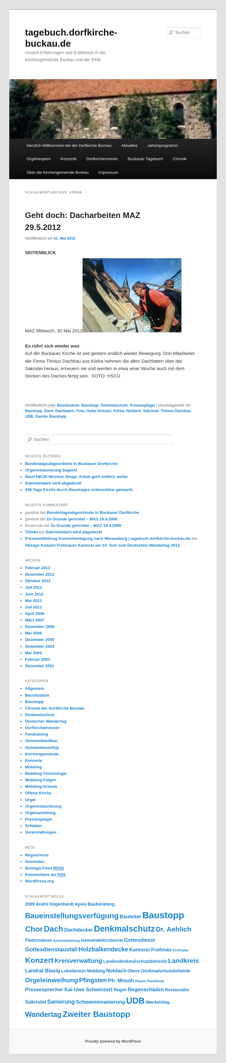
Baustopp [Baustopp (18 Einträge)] (163, 915)
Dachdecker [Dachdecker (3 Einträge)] (78, 930)
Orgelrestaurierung (43, 806)
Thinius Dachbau (176, 411)
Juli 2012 (33, 587)
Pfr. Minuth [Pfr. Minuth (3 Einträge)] (121, 980)
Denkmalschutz (114, 405)
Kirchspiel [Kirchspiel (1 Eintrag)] (181, 950)
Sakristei (151, 411)
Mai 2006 (33, 633)
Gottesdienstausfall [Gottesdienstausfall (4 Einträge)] (51, 949)
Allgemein (34, 688)
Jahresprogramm (162, 145)
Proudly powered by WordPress (113, 1041)
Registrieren (37, 855)
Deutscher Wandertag (45, 721)
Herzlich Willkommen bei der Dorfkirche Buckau (69, 145)
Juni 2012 (34, 594)
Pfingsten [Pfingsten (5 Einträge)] (93, 980)
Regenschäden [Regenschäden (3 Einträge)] (146, 989)
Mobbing (33, 767)
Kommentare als (45, 874)
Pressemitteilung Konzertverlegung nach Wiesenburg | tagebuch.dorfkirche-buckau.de (107, 538)
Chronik (180, 158)
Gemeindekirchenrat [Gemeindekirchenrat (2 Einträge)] (102, 940)
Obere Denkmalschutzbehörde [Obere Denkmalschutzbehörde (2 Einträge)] (158, 970)
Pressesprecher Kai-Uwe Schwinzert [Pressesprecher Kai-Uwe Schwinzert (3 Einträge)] (69, 989)
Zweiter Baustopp (50, 416)
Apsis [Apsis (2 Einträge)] (81, 904)
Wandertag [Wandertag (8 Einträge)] (43, 1014)
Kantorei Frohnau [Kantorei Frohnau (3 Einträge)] (150, 949)
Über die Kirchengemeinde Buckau (58, 172)
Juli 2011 (33, 607)
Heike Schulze (99, 411)
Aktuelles (129, 145)
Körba (118, 411)
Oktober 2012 (37, 580)
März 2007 (34, 620)
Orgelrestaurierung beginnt (51, 470)
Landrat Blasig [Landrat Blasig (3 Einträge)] (42, 970)
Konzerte (69, 158)
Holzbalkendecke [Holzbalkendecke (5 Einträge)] (103, 949)
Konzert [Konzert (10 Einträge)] (39, 960)
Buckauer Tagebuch (145, 158)
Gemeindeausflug (42, 747)
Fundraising (36, 734)
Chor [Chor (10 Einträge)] (34, 929)
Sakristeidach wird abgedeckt (53, 483)
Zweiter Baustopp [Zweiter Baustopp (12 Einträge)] (96, 1014)
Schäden (33, 825)
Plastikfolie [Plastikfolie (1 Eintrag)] (155, 981)
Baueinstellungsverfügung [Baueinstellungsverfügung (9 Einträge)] (72, 915)
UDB (29, 416)
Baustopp (90, 405)
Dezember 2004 (39, 646)
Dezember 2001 (39, 666)
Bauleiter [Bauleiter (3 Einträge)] (130, 916)
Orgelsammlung (40, 812)
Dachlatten (64, 411)
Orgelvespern (39, 158)
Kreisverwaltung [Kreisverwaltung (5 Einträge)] (78, 960)
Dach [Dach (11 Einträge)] (53, 928)
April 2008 (34, 613)
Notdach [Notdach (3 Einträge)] (116, 970)
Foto (80, 411)
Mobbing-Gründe (41, 786)
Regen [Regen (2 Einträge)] (120, 989)
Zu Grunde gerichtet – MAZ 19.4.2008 (82, 519)
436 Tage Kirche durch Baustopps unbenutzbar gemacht (79, 489)
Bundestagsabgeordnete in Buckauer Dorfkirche (71, 463)
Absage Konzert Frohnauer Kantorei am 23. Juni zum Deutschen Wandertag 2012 (102, 545)
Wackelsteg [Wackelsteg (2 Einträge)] (157, 1002)
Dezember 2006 (39, 626)
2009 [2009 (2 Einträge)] (30, 904)
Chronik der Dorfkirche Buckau (54, 708)
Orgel (30, 799)
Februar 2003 (37, 659)
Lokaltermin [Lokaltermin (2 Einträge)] (73, 970)
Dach (48, 411)
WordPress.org (39, 881)
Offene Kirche (38, 793)
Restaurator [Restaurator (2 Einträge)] (177, 989)
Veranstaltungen (40, 832)
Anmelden (35, 861)
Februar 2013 (37, 568)
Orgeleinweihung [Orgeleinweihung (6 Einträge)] (51, 980)
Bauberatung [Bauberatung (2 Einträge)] (101, 904)
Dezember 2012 (39, 574)
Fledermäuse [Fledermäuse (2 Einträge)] (38, 940)
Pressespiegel (142, 405)
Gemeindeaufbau (41, 740)
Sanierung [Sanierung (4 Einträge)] (61, 1001)
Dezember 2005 (39, 639)
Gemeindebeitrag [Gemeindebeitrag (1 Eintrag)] (66, 940)
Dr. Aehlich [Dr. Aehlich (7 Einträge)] (173, 929)
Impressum (108, 172)
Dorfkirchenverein (102, 158)
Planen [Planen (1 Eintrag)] (140, 981)
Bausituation (68, 405)
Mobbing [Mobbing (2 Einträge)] (96, 970)
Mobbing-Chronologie (46, 773)
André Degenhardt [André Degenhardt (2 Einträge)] (55, 904)
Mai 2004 (33, 653)
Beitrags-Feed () (44, 868)
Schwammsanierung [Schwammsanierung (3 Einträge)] (100, 1002)
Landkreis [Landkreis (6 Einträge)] (183, 960)
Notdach (133, 411)
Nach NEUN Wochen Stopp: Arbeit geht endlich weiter (76, 476)
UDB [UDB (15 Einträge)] (135, 1000)
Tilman (31, 532)
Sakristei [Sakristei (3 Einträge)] (35, 1002)
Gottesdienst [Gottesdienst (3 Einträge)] (139, 940)
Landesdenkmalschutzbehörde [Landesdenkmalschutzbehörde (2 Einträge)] (135, 961)
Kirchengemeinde (42, 754)
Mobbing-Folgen (40, 780)
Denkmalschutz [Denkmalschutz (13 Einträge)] (124, 928)
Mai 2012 (33, 600)
